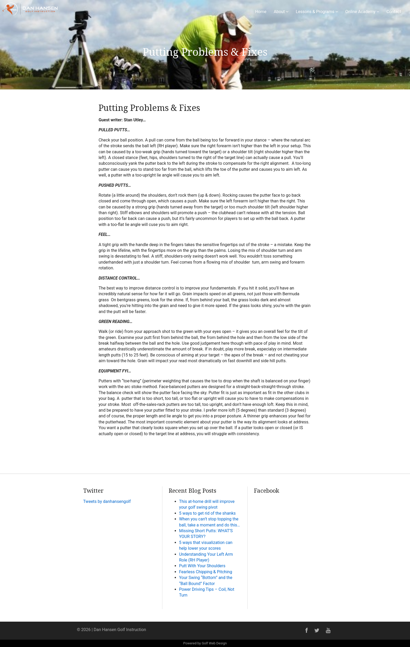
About (281, 11)
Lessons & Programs (317, 11)
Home (260, 11)
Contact (393, 11)
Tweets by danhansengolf (107, 501)
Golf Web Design (214, 643)
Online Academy (362, 11)
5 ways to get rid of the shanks (207, 513)
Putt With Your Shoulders (202, 565)
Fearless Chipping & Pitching (205, 571)
